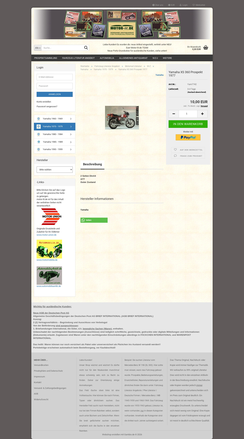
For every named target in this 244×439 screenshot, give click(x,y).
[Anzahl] (188, 114)
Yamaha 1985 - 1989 (50, 142)
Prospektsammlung (45, 58)
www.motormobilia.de (47, 260)
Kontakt (37, 382)
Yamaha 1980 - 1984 (50, 134)
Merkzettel (199, 5)
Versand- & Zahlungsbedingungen (50, 388)
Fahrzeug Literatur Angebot (78, 58)
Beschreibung (92, 164)
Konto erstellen (44, 101)
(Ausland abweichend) (196, 92)
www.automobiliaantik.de (49, 286)
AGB (36, 393)
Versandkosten (41, 365)
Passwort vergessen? (47, 106)
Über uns (157, 5)
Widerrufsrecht (41, 399)
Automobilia (107, 58)
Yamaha (160, 75)
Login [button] (184, 5)
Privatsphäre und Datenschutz (48, 371)
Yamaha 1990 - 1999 (50, 149)
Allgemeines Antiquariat (133, 58)
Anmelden (55, 94)
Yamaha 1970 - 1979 (50, 126)
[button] (171, 5)
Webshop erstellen (111, 434)
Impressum (39, 376)
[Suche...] (37, 48)
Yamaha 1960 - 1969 (50, 119)
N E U (155, 58)
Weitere (167, 58)
